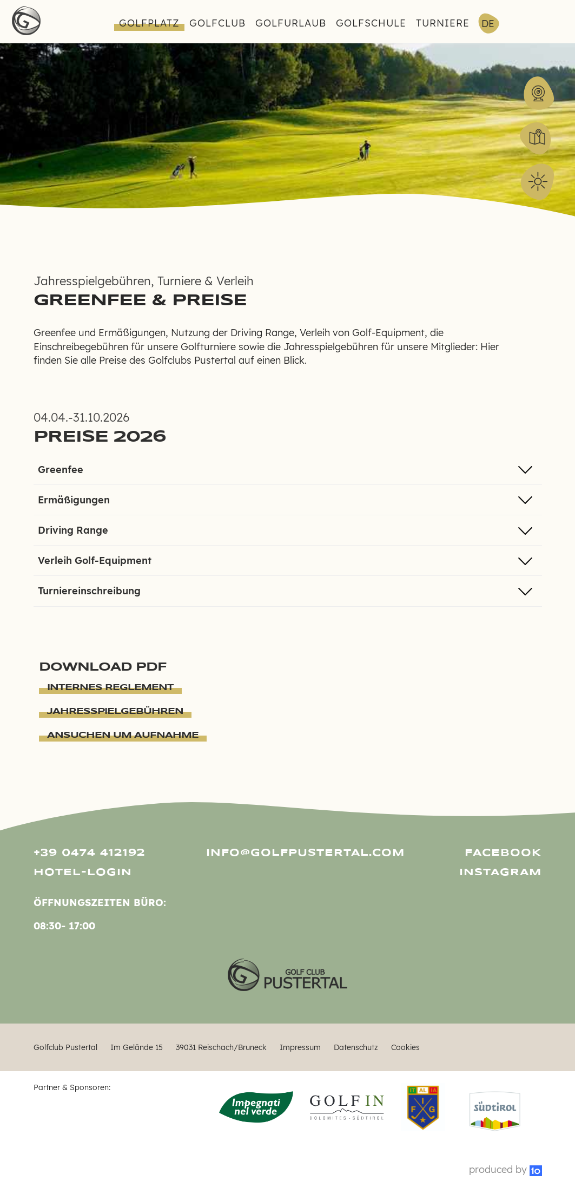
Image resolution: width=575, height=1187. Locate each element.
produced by (505, 1169)
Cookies (405, 1047)
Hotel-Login (83, 872)
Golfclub (217, 23)
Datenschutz (356, 1047)
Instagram (500, 872)
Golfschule (371, 23)
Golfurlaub (290, 23)
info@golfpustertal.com (287, 853)
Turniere (443, 23)
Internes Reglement (110, 688)
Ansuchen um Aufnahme (123, 735)
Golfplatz (149, 23)
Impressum (300, 1047)
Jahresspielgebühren (115, 711)
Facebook (503, 853)
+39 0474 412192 (90, 853)
